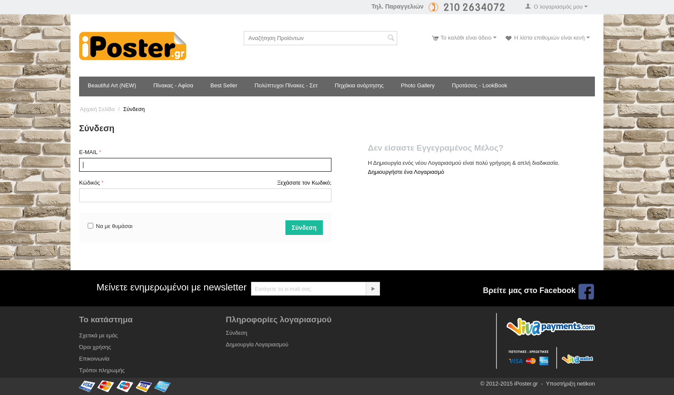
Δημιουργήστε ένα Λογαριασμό (406, 172)
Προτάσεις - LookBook (479, 85)
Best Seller (223, 85)
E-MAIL (88, 152)
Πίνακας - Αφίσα (173, 85)
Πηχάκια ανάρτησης (359, 85)
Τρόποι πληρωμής (102, 370)
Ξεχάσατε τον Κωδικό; (304, 182)
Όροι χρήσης (95, 347)
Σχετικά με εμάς (98, 335)
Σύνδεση (304, 227)
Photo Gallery (418, 85)
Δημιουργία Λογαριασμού (257, 344)
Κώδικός (89, 182)
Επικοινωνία (94, 358)
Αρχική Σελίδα (97, 109)
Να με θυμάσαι (110, 226)
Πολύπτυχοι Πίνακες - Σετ (285, 85)
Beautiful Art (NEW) (112, 85)
